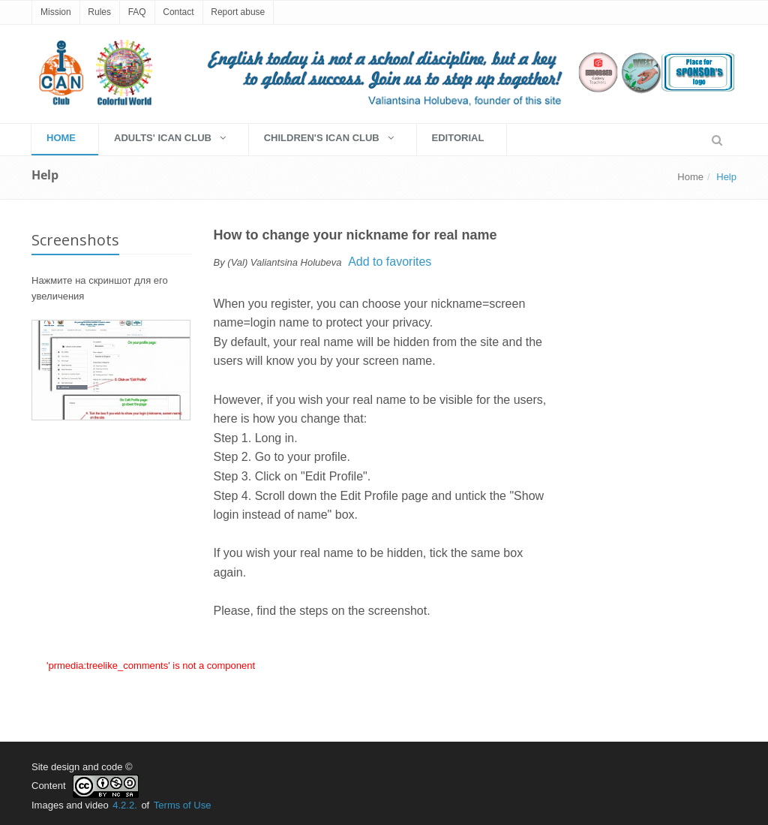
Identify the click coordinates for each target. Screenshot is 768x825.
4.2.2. (124, 805)
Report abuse (238, 12)
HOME (61, 137)
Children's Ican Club (329, 137)
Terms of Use (183, 805)
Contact (178, 12)
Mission (55, 12)
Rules (99, 12)
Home (690, 176)
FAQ (137, 12)
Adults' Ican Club (170, 137)
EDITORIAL (458, 137)
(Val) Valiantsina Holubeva (284, 262)
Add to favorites (389, 261)
